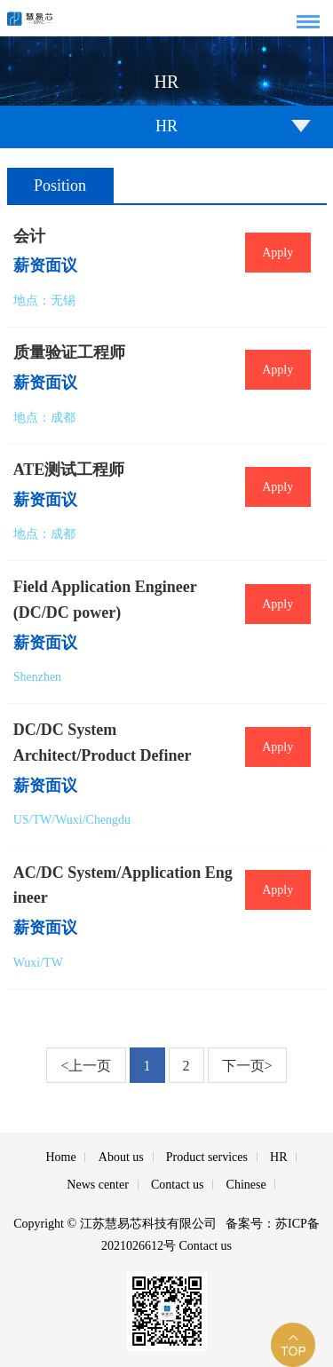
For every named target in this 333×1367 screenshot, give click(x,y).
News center (98, 1184)
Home (60, 1157)
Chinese (246, 1184)
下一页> (247, 1065)
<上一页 (85, 1065)
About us (121, 1157)
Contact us (177, 1184)
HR (278, 1157)
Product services (207, 1157)
